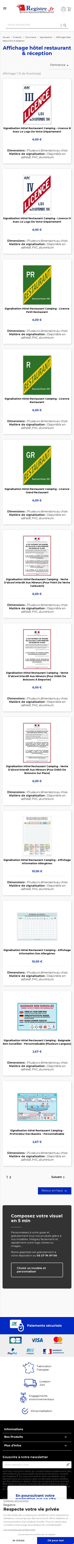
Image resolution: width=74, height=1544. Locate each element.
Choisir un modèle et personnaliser (31, 1270)
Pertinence (60, 65)
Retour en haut (55, 1191)
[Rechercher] (37, 25)
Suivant (58, 1177)
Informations (13, 1429)
